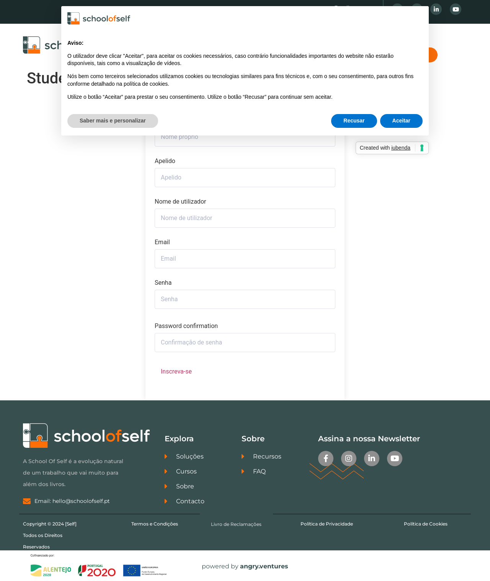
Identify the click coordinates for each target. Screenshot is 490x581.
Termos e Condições (154, 524)
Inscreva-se (176, 371)
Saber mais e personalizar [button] (113, 121)
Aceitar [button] (401, 121)
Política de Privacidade (327, 524)
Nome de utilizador (180, 202)
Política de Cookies (426, 524)
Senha (163, 283)
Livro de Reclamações (236, 524)
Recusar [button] (353, 121)
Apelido (165, 161)
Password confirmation (186, 326)
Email (162, 242)
